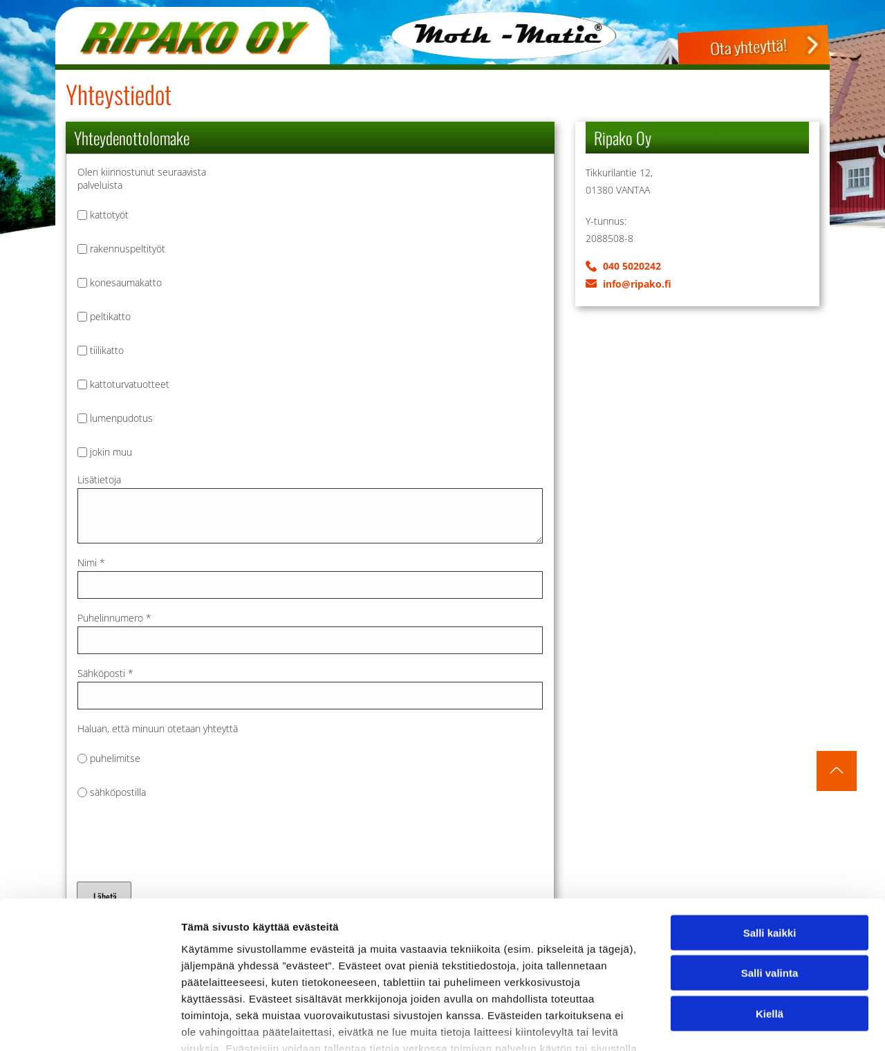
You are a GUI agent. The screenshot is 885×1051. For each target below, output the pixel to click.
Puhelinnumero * (114, 617)
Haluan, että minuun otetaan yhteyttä (157, 728)
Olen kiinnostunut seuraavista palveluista (141, 178)
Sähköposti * (105, 673)
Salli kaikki (769, 837)
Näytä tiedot (739, 1024)
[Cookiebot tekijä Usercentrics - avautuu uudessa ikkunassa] (89, 1024)
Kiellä (769, 918)
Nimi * (91, 562)
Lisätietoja (99, 479)
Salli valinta (770, 878)
